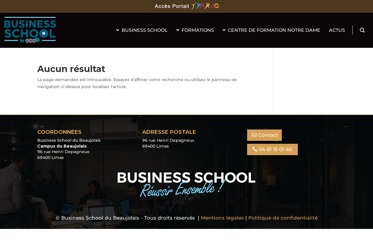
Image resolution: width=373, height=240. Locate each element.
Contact (268, 135)
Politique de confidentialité (283, 218)
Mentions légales (222, 218)
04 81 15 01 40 (275, 149)
